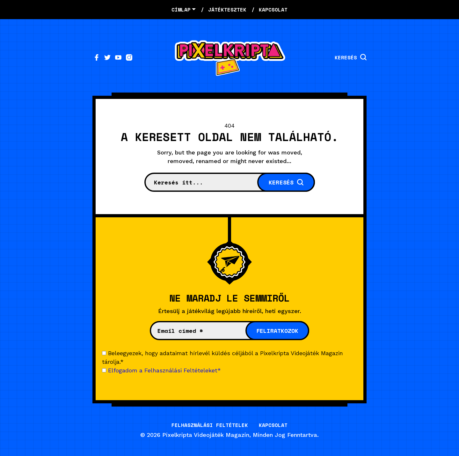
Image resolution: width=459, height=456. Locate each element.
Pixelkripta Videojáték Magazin (205, 434)
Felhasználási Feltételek (209, 425)
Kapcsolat (273, 425)
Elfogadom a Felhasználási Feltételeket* (164, 370)
